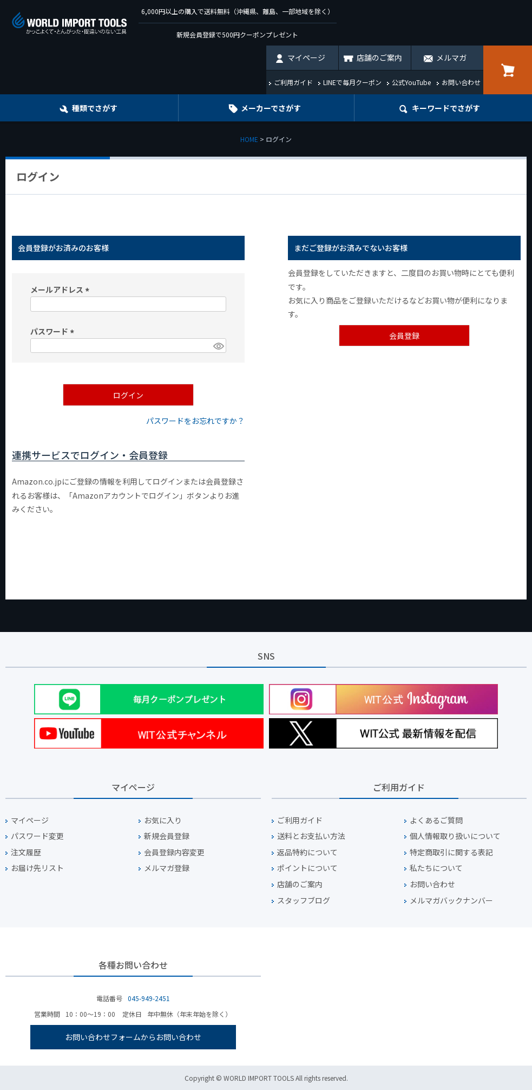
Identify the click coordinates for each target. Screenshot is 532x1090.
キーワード (446, 107)
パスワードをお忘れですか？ (195, 420)
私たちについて (436, 868)
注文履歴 (26, 852)
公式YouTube (411, 82)
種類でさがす (94, 107)
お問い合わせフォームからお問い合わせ (133, 1036)
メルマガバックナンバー (451, 900)
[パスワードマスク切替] (218, 346)
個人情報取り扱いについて (455, 836)
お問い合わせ (461, 82)
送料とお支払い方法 (311, 836)
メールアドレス (61, 289)
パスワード (53, 331)
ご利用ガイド (293, 82)
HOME (249, 139)
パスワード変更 (37, 836)
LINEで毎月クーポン (352, 82)
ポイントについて (307, 868)
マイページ (306, 57)
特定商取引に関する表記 (451, 852)
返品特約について (307, 852)
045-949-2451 (149, 998)
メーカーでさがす (271, 107)
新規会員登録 (166, 836)
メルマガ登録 (166, 868)
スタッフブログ (303, 900)
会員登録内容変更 (174, 852)
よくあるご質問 (436, 820)
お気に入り (163, 820)
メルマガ (451, 57)
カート (507, 70)
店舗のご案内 (379, 57)
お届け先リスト (37, 868)
